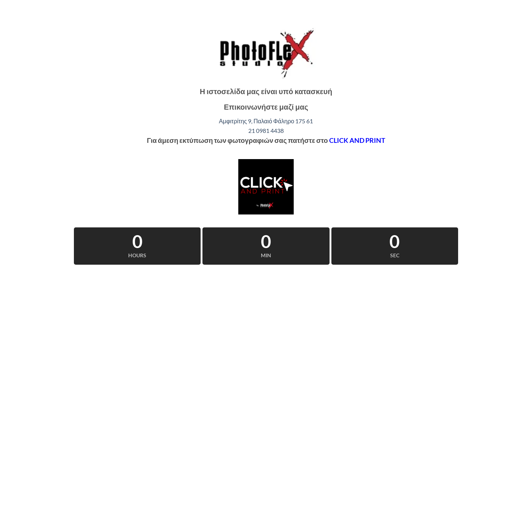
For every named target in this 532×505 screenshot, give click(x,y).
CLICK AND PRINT (357, 140)
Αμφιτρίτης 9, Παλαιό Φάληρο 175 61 (266, 120)
